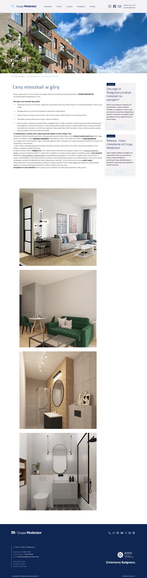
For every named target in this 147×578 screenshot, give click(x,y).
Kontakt (92, 6)
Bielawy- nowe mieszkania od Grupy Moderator (119, 144)
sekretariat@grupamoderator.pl (26, 556)
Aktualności (81, 6)
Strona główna (17, 76)
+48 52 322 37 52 (129, 5)
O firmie (59, 6)
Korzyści (69, 6)
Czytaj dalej (120, 126)
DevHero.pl (132, 576)
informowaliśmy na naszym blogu (33, 155)
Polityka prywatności (32, 576)
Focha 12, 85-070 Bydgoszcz (24, 547)
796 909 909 (23, 554)
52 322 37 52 (22, 552)
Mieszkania (48, 6)
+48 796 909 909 (129, 7)
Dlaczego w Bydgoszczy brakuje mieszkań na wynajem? (119, 94)
